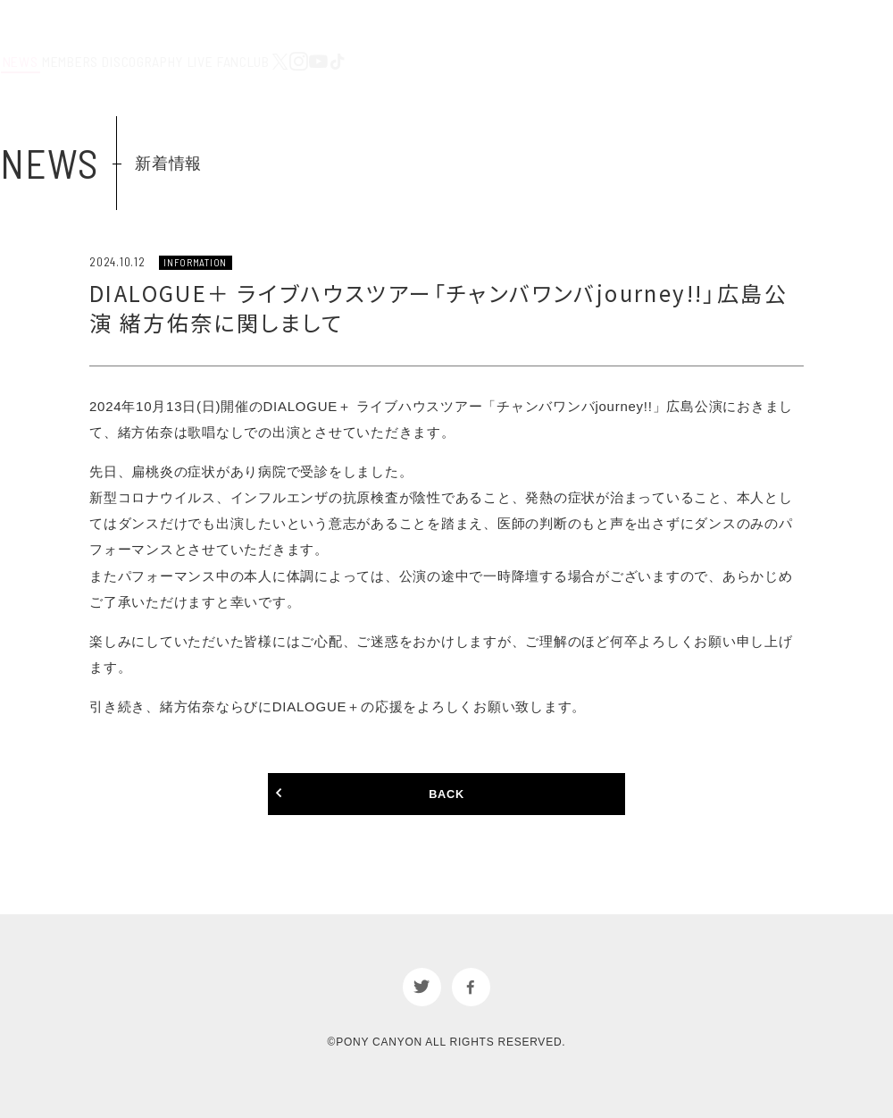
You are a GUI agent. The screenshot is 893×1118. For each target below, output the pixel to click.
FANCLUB (659, 35)
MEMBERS (416, 35)
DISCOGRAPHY (513, 35)
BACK (446, 796)
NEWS (344, 35)
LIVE (593, 35)
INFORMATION (197, 262)
